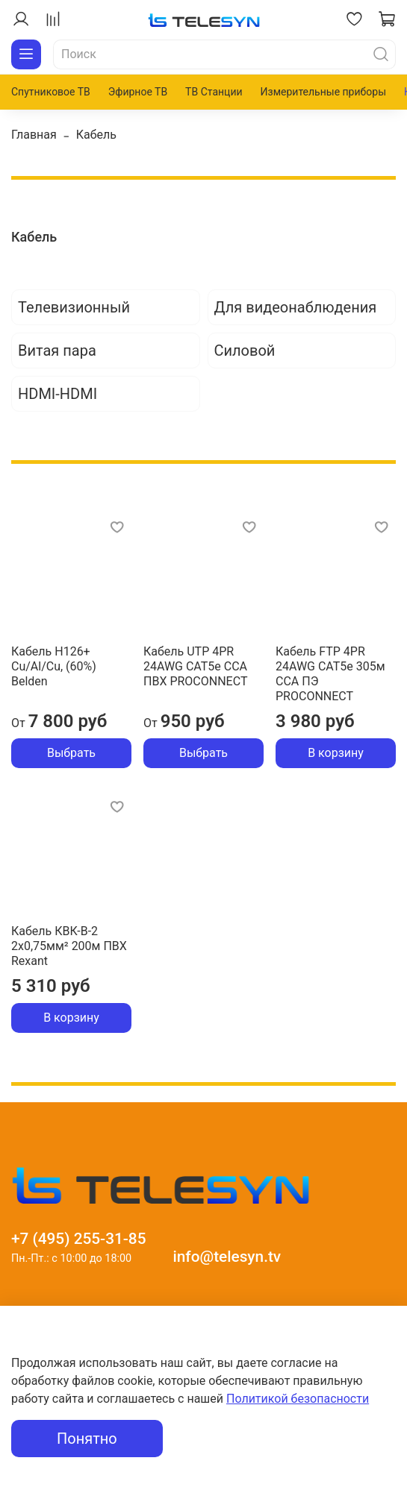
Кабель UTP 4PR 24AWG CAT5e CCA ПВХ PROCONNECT (195, 666)
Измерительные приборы (323, 92)
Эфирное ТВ (137, 92)
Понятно (87, 1438)
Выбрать (71, 753)
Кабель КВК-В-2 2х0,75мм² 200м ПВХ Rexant (69, 946)
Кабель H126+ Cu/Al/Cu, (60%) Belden (53, 666)
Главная (34, 135)
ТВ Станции (213, 92)
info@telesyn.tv (227, 1257)
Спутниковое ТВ (50, 92)
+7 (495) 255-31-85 (78, 1239)
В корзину (336, 753)
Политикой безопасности (297, 1399)
